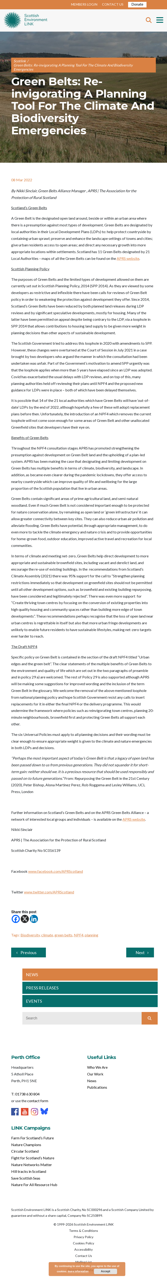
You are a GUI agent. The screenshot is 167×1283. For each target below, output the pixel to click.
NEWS (32, 974)
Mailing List (83, 1262)
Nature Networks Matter (31, 1164)
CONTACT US (112, 4)
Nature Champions (26, 1144)
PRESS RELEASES (42, 987)
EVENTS (34, 1001)
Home (25, 20)
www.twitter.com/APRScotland (49, 892)
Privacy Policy (83, 1237)
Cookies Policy (83, 1243)
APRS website (128, 258)
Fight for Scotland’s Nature (32, 1158)
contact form (37, 1100)
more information (78, 1271)
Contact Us (83, 1256)
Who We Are (97, 1067)
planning (91, 935)
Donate (137, 4)
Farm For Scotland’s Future (32, 1138)
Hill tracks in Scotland (28, 1171)
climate (47, 935)
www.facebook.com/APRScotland (55, 871)
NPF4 (78, 935)
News (91, 1080)
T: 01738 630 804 (25, 1094)
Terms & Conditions (83, 1231)
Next (140, 952)
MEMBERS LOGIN (84, 4)
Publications (97, 1087)
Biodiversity (30, 935)
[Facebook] (16, 919)
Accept (105, 1271)
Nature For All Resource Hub (34, 1184)
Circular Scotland (25, 1151)
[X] (25, 919)
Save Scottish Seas (25, 1178)
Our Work (95, 1074)
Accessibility (83, 1249)
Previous (28, 952)
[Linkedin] (34, 919)
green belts (63, 935)
